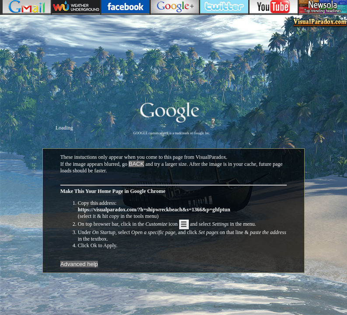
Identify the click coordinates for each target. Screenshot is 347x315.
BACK (136, 164)
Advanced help (79, 264)
